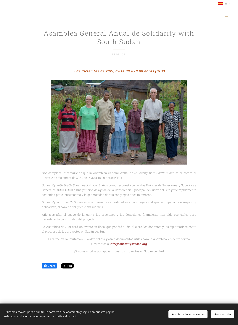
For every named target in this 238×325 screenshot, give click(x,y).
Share (49, 265)
